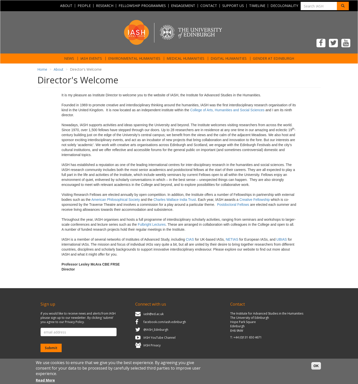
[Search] (343, 6)
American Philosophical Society (115, 200)
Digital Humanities (229, 58)
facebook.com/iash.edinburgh (164, 322)
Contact (208, 5)
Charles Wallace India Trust (174, 200)
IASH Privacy (152, 345)
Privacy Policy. (75, 322)
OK (316, 368)
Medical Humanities (185, 58)
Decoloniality (284, 5)
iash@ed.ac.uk (153, 314)
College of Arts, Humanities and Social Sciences (227, 110)
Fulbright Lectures (152, 224)
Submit (51, 347)
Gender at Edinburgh (273, 58)
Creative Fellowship (254, 200)
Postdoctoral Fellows (233, 205)
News (69, 58)
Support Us (233, 5)
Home (42, 69)
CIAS (190, 239)
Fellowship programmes (142, 5)
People (84, 5)
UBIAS (281, 239)
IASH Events (91, 58)
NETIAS (232, 239)
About (66, 5)
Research (104, 5)
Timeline (257, 5)
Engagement (183, 5)
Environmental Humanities (134, 58)
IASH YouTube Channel (159, 337)
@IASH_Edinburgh (155, 330)
